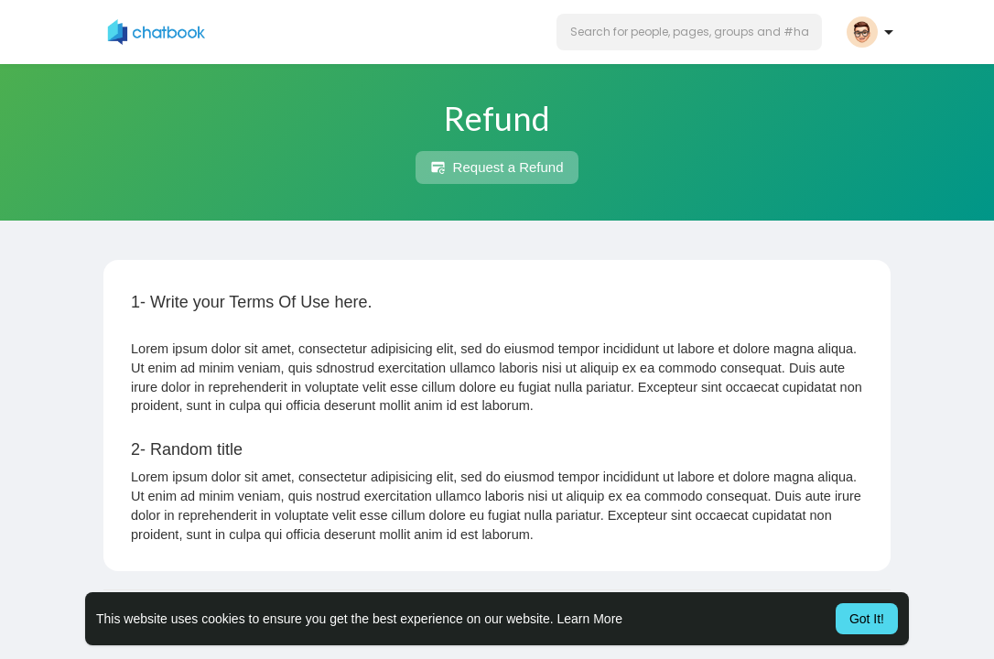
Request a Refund (496, 167)
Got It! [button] (866, 618)
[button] (689, 32)
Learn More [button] (590, 618)
